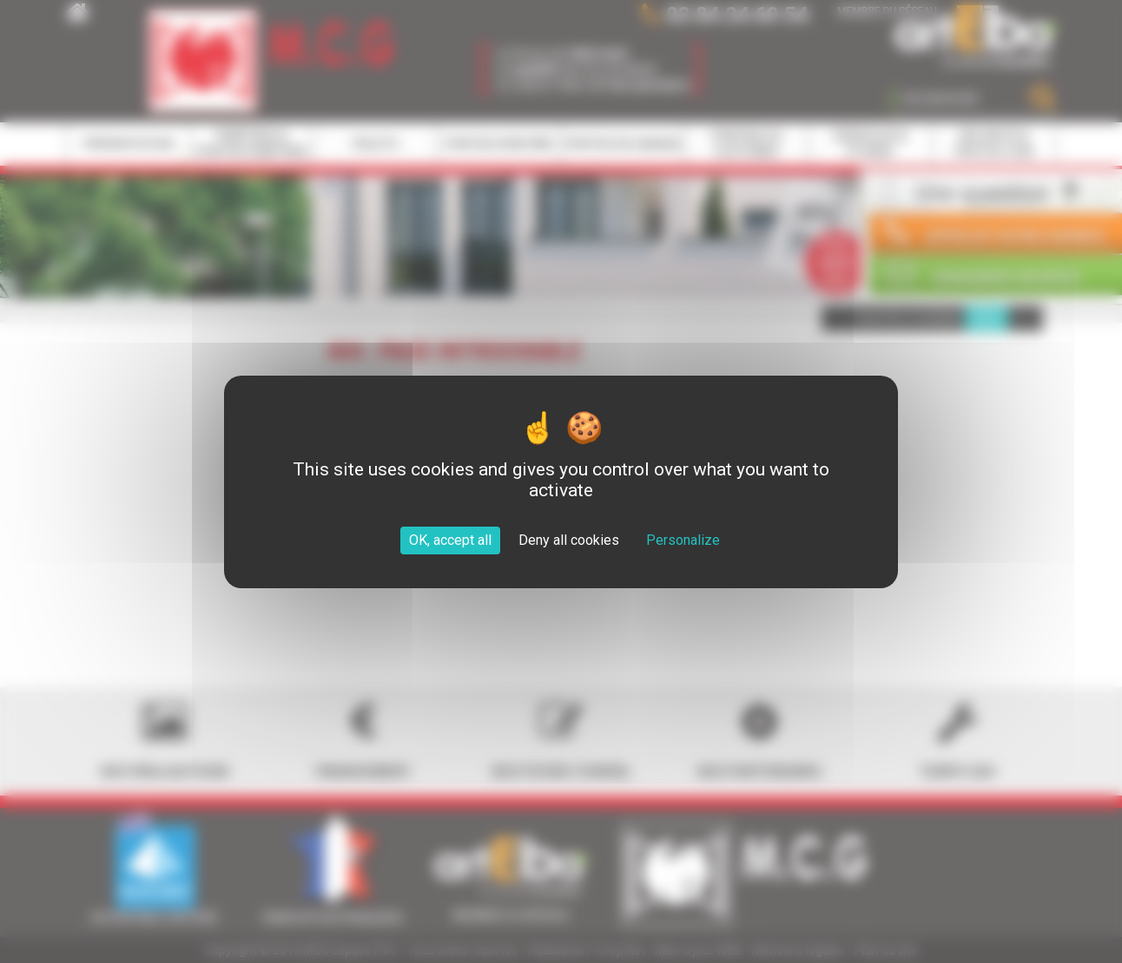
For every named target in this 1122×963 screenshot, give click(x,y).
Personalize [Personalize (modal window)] (683, 540)
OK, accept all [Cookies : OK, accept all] (450, 540)
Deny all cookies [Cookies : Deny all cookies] (568, 540)
